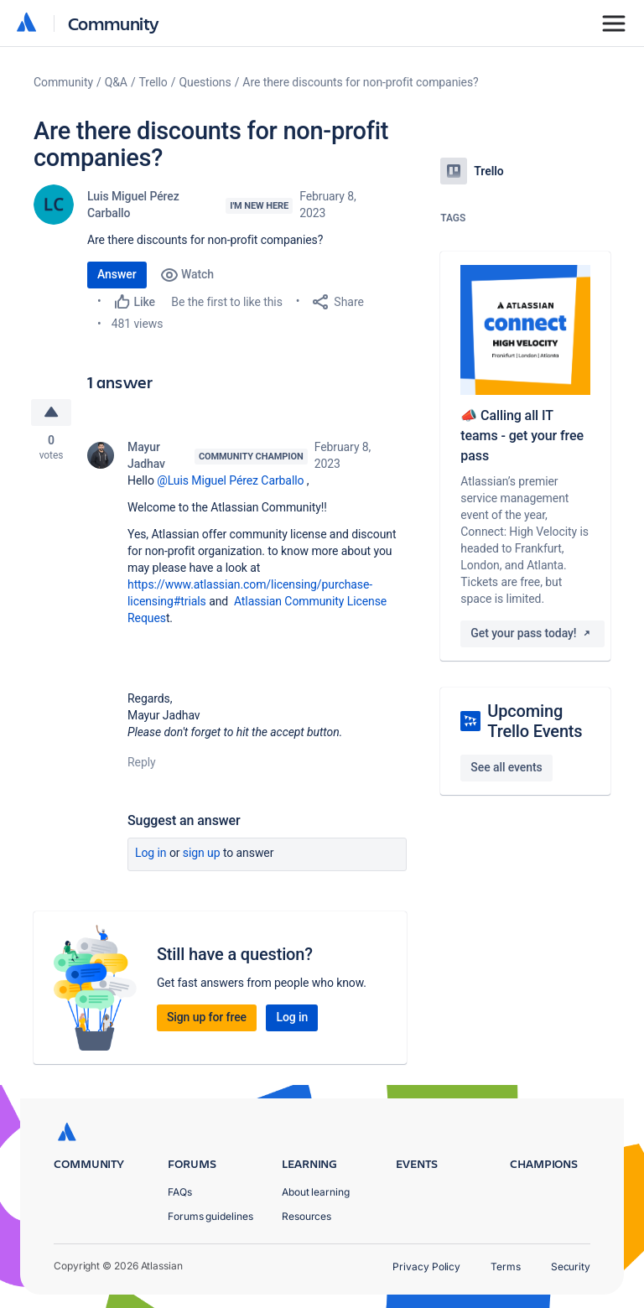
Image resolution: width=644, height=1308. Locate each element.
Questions (205, 82)
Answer (117, 274)
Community (113, 23)
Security (570, 1266)
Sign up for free (207, 1018)
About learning (316, 1192)
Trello (153, 82)
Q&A (116, 82)
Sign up (202, 853)
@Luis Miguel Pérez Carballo (230, 481)
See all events (506, 767)
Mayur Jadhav (146, 456)
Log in (151, 853)
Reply (141, 763)
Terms (506, 1266)
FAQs (180, 1192)
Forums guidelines (210, 1216)
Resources (306, 1216)
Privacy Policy (426, 1266)
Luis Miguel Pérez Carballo (133, 204)
